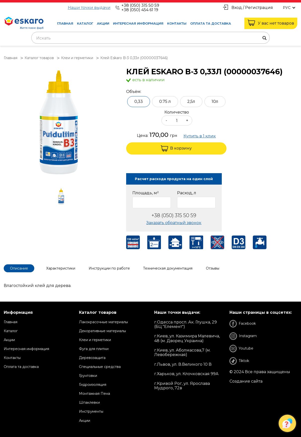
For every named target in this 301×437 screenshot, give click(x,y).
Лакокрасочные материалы (103, 322)
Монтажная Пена (94, 394)
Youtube (241, 348)
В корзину (176, 148)
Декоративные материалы (102, 331)
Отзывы (213, 268)
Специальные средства (100, 367)
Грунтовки (88, 376)
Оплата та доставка (210, 23)
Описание (19, 268)
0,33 (138, 101)
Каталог (85, 23)
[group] (62, 124)
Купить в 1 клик (200, 136)
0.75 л (165, 101)
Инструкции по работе (109, 268)
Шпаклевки (89, 402)
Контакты (177, 23)
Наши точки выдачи (89, 7)
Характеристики (60, 268)
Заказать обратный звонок (173, 222)
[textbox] (150, 38)
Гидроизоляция (92, 385)
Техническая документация (168, 268)
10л (215, 101)
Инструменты (91, 411)
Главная (65, 23)
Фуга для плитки (94, 349)
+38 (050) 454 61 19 (139, 9)
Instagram (243, 336)
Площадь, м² (145, 193)
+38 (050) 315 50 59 (140, 5)
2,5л (191, 101)
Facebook (242, 323)
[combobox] (150, 38)
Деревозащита (92, 358)
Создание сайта (246, 381)
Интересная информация (138, 23)
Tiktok (239, 360)
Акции (103, 23)
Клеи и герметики (95, 340)
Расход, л (186, 193)
